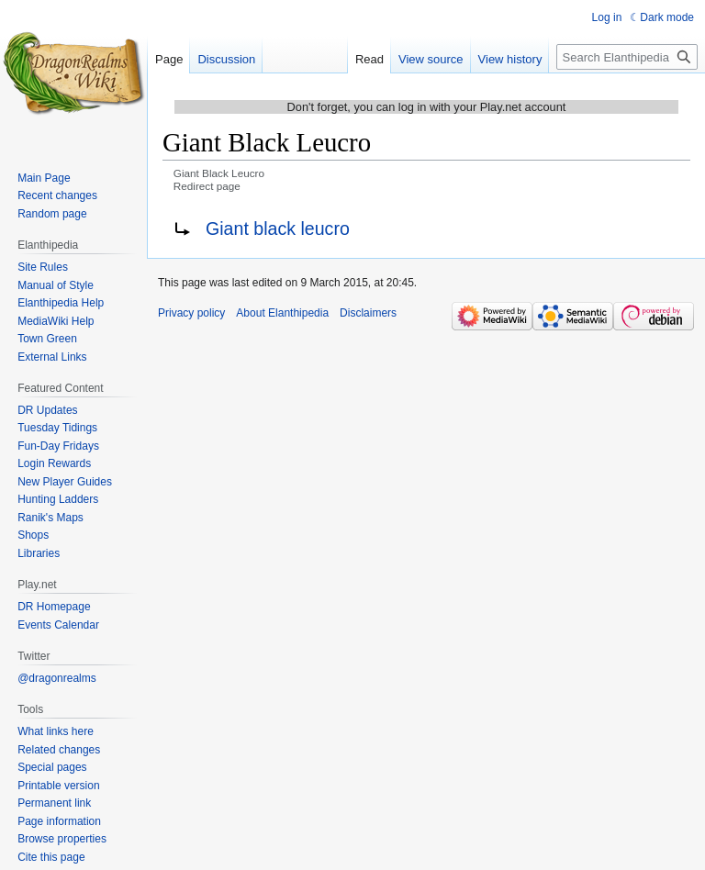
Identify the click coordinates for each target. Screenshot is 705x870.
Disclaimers (368, 313)
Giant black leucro (278, 228)
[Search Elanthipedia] (627, 57)
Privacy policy (191, 313)
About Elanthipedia (282, 313)
